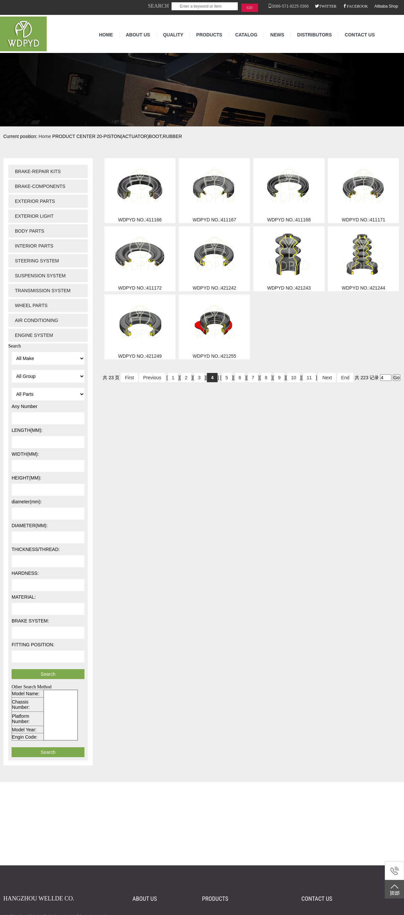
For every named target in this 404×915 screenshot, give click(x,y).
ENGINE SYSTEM (34, 335)
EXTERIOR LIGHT (34, 216)
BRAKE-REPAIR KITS (38, 171)
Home (45, 136)
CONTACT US (360, 34)
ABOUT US (138, 34)
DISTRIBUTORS (314, 34)
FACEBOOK (357, 6)
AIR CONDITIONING (36, 320)
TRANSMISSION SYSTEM (43, 290)
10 (293, 377)
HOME (106, 34)
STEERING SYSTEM (37, 260)
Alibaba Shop (386, 6)
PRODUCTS (209, 34)
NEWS (277, 34)
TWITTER (327, 6)
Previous (152, 377)
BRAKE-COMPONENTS (40, 186)
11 (309, 377)
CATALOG (246, 34)
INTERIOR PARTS (34, 246)
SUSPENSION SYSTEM (40, 275)
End (345, 377)
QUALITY (173, 34)
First (129, 377)
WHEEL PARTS (31, 305)
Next (327, 377)
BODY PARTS (29, 231)
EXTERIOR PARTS (35, 201)
